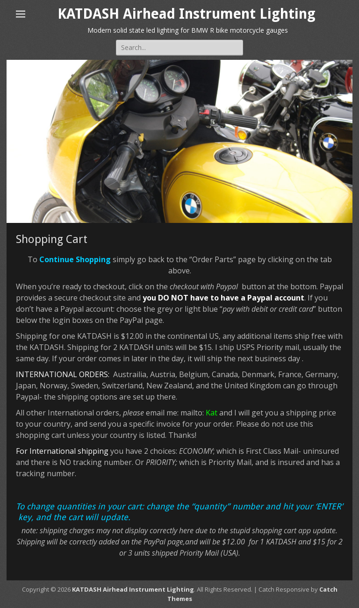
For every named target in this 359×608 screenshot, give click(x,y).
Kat (211, 413)
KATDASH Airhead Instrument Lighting (186, 14)
